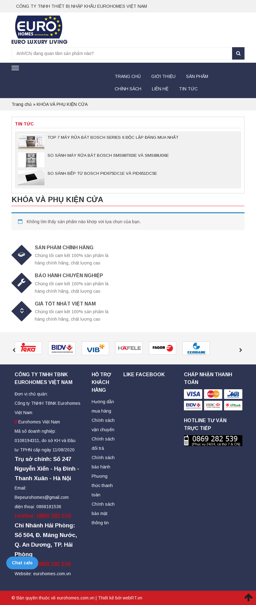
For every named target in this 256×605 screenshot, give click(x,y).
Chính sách (128, 88)
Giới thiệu (163, 76)
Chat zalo (22, 562)
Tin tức (188, 88)
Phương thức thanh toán (102, 485)
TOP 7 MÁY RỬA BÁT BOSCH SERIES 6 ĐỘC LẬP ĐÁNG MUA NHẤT (113, 137)
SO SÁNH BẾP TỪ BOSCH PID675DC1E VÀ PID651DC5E (102, 173)
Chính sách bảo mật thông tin (103, 513)
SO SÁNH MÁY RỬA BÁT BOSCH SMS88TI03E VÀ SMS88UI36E (108, 155)
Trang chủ (128, 76)
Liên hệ (160, 88)
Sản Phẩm (197, 76)
